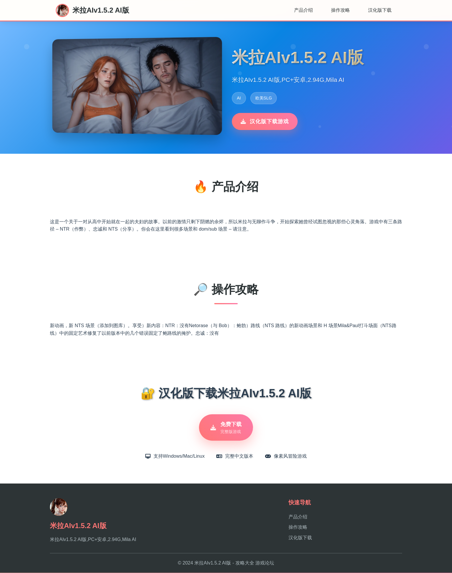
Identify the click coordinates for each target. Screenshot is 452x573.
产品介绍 (303, 10)
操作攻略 (340, 10)
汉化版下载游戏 (265, 121)
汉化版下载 (380, 10)
